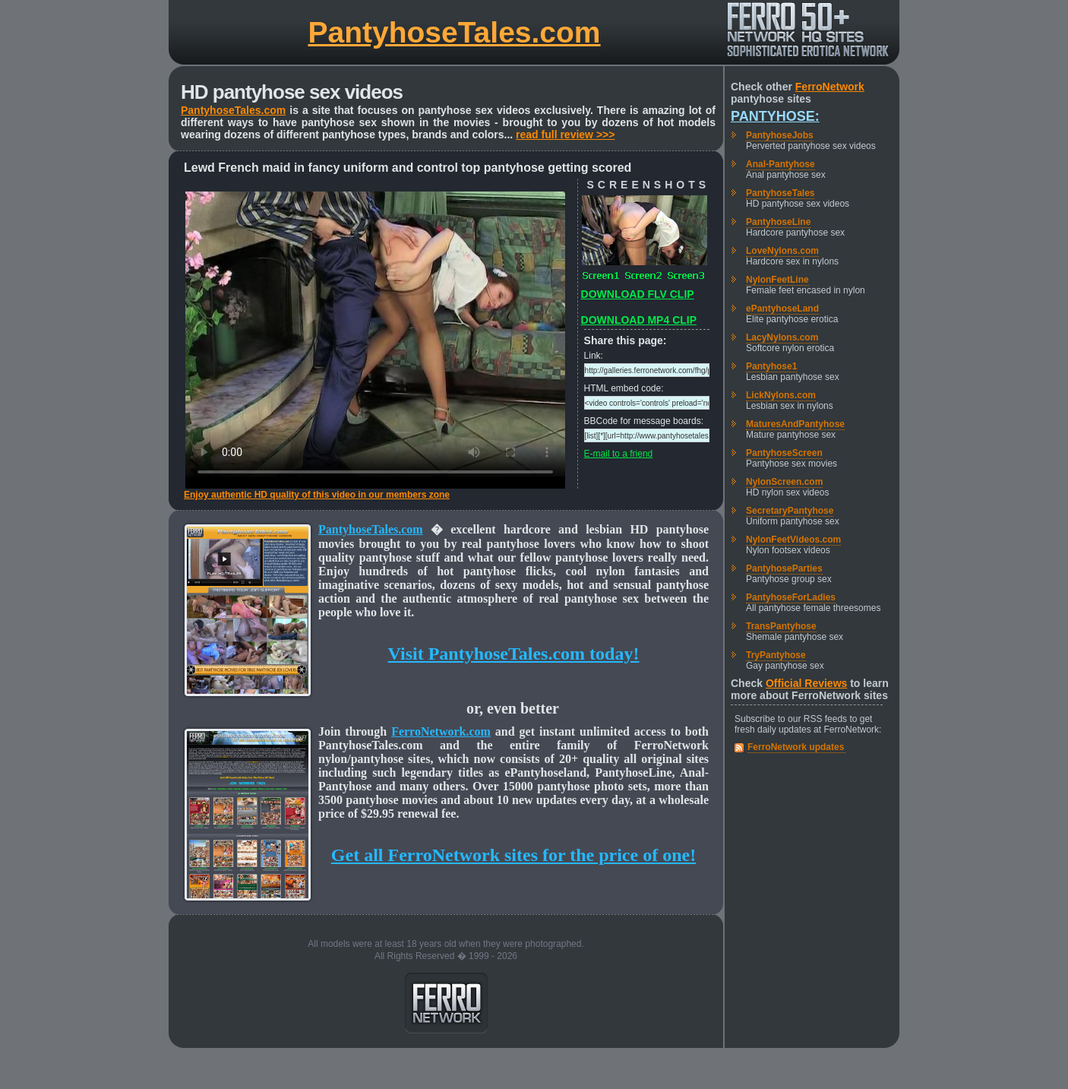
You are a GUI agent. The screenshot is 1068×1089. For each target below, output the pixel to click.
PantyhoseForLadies (791, 597)
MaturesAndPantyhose (795, 424)
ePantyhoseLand (782, 308)
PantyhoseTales (780, 193)
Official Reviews (806, 683)
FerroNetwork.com (441, 731)
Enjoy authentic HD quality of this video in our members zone (317, 494)
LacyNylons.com (782, 337)
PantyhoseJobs (780, 135)
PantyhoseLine (778, 222)
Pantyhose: (775, 116)
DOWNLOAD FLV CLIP (637, 294)
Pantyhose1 (771, 366)
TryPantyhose (776, 655)
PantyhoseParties (784, 568)
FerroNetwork (829, 87)
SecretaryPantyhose (789, 510)
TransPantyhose (781, 626)
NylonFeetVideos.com (793, 539)
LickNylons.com (781, 395)
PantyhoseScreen (784, 453)
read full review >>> (565, 134)
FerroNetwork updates (795, 747)
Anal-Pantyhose (780, 164)
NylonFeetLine (777, 279)
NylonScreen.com (784, 481)
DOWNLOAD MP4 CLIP (639, 320)
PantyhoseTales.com (454, 32)
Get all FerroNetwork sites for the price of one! (513, 855)
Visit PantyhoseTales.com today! (514, 653)
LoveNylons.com (782, 250)
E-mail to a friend (618, 453)
